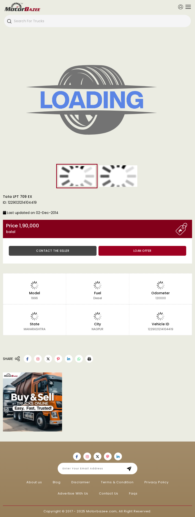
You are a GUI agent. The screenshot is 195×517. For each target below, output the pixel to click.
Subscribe (130, 468)
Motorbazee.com (101, 511)
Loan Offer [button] (142, 251)
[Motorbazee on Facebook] (28, 359)
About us (34, 482)
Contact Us (108, 493)
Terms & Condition (117, 482)
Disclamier (80, 482)
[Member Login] (180, 6)
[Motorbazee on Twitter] (48, 359)
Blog (57, 482)
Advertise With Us (73, 493)
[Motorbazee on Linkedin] (69, 359)
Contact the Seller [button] (52, 251)
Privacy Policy (156, 482)
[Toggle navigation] (187, 7)
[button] (89, 359)
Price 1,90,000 (91, 228)
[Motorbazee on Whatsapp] (79, 359)
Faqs (133, 493)
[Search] (9, 21)
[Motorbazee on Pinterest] (58, 359)
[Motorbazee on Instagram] (38, 359)
